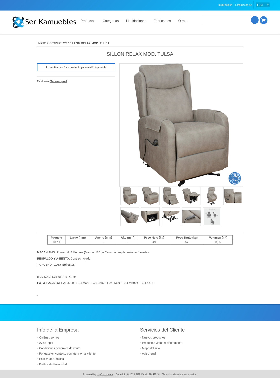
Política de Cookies (51, 359)
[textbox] (226, 20)
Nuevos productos (153, 337)
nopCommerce (105, 374)
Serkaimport (58, 81)
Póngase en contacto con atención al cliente (67, 353)
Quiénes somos (49, 337)
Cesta (264, 20)
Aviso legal (46, 342)
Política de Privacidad (53, 364)
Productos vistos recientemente (162, 342)
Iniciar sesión (225, 4)
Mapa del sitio (151, 348)
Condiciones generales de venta (59, 348)
